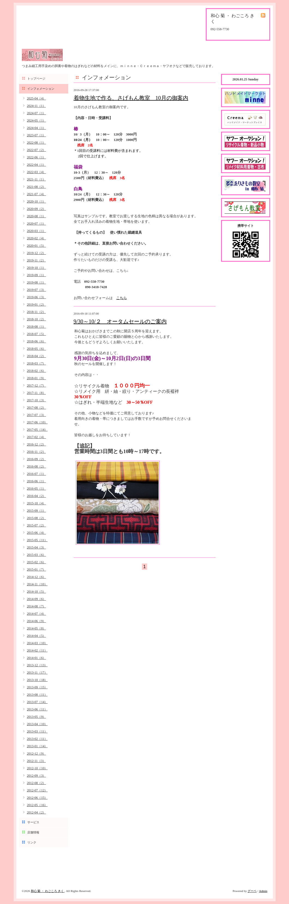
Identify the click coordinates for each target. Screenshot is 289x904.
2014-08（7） (36, 606)
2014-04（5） (36, 636)
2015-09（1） (36, 511)
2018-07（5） (36, 334)
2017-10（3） (36, 400)
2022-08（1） (36, 142)
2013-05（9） (36, 717)
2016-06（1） (36, 481)
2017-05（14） (37, 430)
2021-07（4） (36, 194)
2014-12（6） (36, 577)
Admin (263, 891)
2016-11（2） (36, 452)
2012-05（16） (37, 805)
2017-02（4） (36, 437)
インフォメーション (40, 88)
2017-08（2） (36, 407)
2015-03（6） (36, 555)
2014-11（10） (37, 584)
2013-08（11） (37, 695)
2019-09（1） (36, 275)
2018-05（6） (36, 349)
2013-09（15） (37, 687)
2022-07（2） (36, 150)
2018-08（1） (36, 327)
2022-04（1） (36, 165)
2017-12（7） (36, 385)
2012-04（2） (36, 812)
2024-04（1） (36, 128)
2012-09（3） (36, 776)
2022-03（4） (36, 172)
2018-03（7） (36, 363)
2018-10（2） (36, 319)
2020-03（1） (36, 231)
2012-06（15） (37, 798)
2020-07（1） (36, 223)
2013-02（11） (37, 739)
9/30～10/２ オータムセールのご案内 (120, 321)
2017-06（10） (37, 422)
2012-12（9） (36, 753)
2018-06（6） (36, 341)
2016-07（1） (36, 474)
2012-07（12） (37, 790)
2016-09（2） (36, 459)
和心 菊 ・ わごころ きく (48, 891)
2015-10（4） (36, 503)
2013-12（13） (37, 665)
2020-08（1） (36, 216)
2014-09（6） (36, 599)
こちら (121, 298)
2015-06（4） (36, 533)
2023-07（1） (36, 135)
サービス (33, 822)
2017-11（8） (36, 393)
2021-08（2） (36, 187)
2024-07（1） (36, 113)
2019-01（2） (36, 304)
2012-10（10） (37, 768)
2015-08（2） (36, 518)
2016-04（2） (36, 496)
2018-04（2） (36, 356)
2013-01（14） (37, 746)
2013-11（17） (37, 672)
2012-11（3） (36, 761)
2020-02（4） (36, 238)
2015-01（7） (36, 569)
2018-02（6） (36, 371)
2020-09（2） (36, 209)
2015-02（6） (36, 562)
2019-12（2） (36, 253)
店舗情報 (33, 832)
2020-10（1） (36, 201)
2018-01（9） (36, 378)
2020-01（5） (36, 246)
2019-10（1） (36, 268)
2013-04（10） (37, 724)
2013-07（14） (37, 702)
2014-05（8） (36, 628)
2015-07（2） (36, 525)
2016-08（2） (36, 466)
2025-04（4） (36, 98)
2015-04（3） (36, 547)
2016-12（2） (36, 444)
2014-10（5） (36, 591)
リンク (31, 842)
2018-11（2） (36, 312)
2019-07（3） (36, 290)
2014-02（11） (37, 650)
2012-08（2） (36, 783)
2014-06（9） (36, 621)
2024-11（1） (36, 106)
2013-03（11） (37, 731)
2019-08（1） (36, 282)
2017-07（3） (36, 415)
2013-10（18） (37, 680)
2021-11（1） (36, 179)
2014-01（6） (36, 658)
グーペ (252, 891)
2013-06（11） (37, 709)
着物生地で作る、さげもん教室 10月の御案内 (131, 98)
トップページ (36, 78)
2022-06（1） (36, 157)
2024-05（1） (36, 120)
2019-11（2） (36, 260)
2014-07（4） (36, 614)
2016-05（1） (36, 488)
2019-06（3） (36, 297)
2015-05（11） (37, 540)
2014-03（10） (37, 643)
